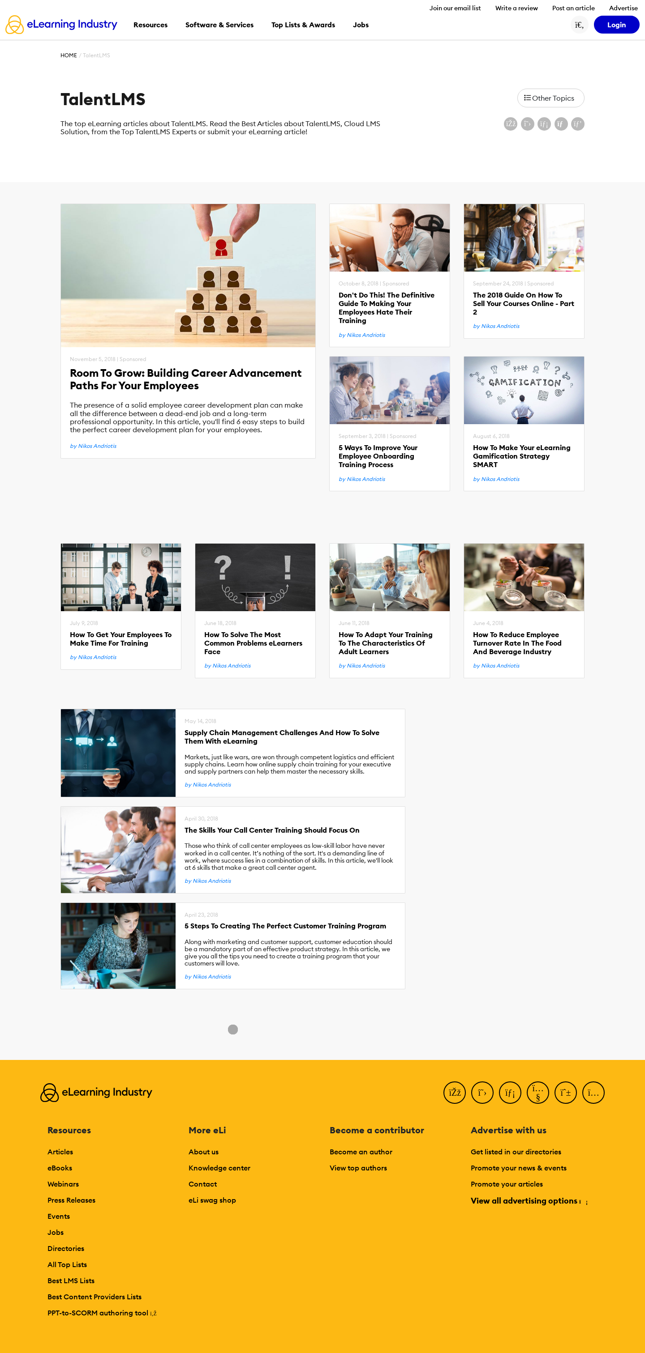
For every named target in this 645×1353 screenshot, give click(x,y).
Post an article (573, 8)
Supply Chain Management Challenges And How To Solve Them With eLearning (282, 736)
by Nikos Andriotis (93, 446)
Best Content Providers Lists (94, 1296)
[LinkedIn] (510, 1092)
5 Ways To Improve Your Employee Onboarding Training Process (378, 456)
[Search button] (580, 25)
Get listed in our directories (516, 1151)
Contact (203, 1183)
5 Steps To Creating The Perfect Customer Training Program (285, 926)
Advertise (623, 8)
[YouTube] (538, 1092)
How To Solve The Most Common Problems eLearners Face (253, 643)
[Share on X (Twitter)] (527, 124)
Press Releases (71, 1200)
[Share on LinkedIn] (544, 124)
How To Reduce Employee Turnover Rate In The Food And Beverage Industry (517, 643)
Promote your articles (507, 1183)
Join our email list (455, 8)
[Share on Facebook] (510, 124)
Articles (60, 1151)
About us (204, 1151)
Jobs (55, 1232)
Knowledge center (219, 1167)
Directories (65, 1248)
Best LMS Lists (71, 1280)
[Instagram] (593, 1092)
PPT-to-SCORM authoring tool (102, 1312)
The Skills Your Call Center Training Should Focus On (272, 830)
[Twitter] (482, 1092)
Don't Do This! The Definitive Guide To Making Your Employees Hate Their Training (386, 308)
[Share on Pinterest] (578, 124)
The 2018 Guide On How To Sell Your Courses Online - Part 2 (523, 303)
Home (68, 55)
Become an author (361, 1151)
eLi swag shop (212, 1200)
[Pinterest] (566, 1092)
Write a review (516, 8)
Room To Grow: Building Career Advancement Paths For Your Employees (186, 379)
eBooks (59, 1167)
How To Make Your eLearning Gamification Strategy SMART (522, 456)
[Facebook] (454, 1092)
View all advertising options (529, 1201)
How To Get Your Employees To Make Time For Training (121, 638)
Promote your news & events (519, 1167)
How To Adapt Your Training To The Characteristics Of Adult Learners (386, 643)
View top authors (358, 1167)
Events (58, 1216)
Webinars (63, 1183)
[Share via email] (561, 124)
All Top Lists (67, 1264)
